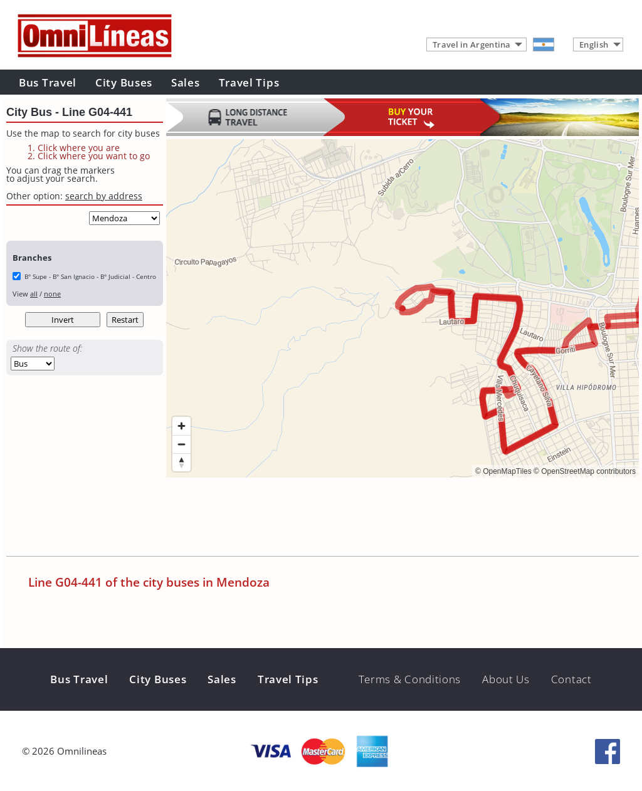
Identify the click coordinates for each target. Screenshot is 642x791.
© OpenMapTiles (503, 471)
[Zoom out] (181, 444)
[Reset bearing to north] (181, 462)
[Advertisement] (394, 518)
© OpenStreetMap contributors (585, 471)
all (34, 293)
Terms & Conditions (410, 679)
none (52, 293)
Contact (571, 679)
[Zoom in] (181, 426)
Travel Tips (249, 82)
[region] (402, 308)
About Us (506, 679)
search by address (103, 196)
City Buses (123, 82)
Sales (185, 82)
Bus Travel (47, 82)
